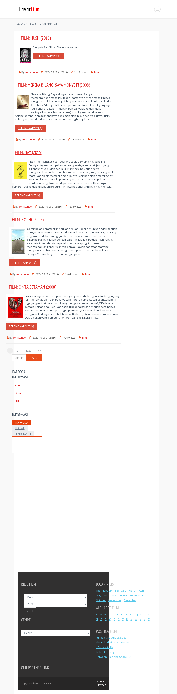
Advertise (114, 685)
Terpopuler (21, 422)
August (123, 595)
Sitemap (101, 685)
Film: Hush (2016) (36, 38)
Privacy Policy (124, 681)
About (100, 681)
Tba (98, 590)
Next (28, 350)
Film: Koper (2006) (28, 219)
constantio (31, 72)
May (98, 595)
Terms (110, 681)
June (106, 595)
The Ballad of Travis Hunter (112, 642)
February (120, 590)
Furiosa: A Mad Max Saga (111, 637)
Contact (148, 681)
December (130, 600)
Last (39, 350)
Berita (18, 385)
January (108, 590)
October (101, 600)
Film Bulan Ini (23, 434)
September (136, 595)
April (141, 590)
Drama (19, 393)
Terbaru (20, 428)
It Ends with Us (104, 647)
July (114, 595)
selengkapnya (48, 56)
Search (34, 358)
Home (24, 24)
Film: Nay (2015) (28, 152)
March (132, 590)
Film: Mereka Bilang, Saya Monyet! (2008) (54, 85)
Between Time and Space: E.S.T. (115, 657)
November (114, 600)
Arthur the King (105, 652)
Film (96, 72)
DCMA (137, 681)
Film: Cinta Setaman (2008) (32, 287)
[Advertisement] (27, 512)
